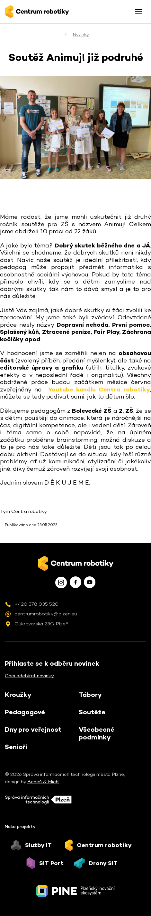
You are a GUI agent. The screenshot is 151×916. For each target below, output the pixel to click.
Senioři (16, 747)
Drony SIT (103, 863)
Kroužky (18, 694)
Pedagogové (25, 712)
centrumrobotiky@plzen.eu (45, 614)
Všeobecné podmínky (96, 733)
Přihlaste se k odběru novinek (52, 663)
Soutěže (92, 712)
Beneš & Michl (43, 781)
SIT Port (51, 863)
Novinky (81, 34)
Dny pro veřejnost (33, 729)
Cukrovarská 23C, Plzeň (41, 624)
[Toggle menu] (138, 11)
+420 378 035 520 (36, 604)
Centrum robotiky (104, 845)
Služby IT (38, 845)
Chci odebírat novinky (29, 675)
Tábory (90, 694)
